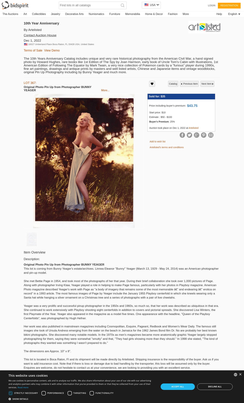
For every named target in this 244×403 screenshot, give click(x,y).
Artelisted (193, 128)
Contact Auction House (40, 35)
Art (25, 14)
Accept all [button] (177, 386)
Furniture (114, 14)
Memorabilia (132, 14)
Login (211, 5)
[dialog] (122, 386)
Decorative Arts (74, 14)
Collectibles (39, 14)
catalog (173, 83)
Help (219, 14)
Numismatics (96, 14)
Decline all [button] (215, 386)
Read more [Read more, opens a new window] (23, 387)
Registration (229, 5)
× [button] (240, 374)
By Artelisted (33, 30)
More (186, 14)
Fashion (173, 14)
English (234, 14)
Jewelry (55, 14)
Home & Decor (154, 14)
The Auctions (10, 14)
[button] (81, 398)
